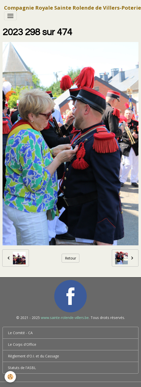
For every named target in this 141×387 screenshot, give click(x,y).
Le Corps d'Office (22, 344)
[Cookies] (10, 376)
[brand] (72, 8)
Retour (70, 258)
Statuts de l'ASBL (22, 367)
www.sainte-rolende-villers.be (65, 317)
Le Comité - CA (20, 332)
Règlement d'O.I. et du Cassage (33, 356)
